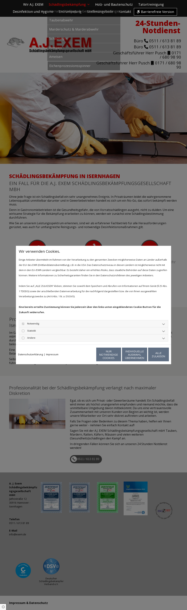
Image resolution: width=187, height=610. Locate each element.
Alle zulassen (152, 354)
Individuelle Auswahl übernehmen (117, 354)
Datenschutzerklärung (30, 354)
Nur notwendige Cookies (82, 354)
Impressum (52, 354)
